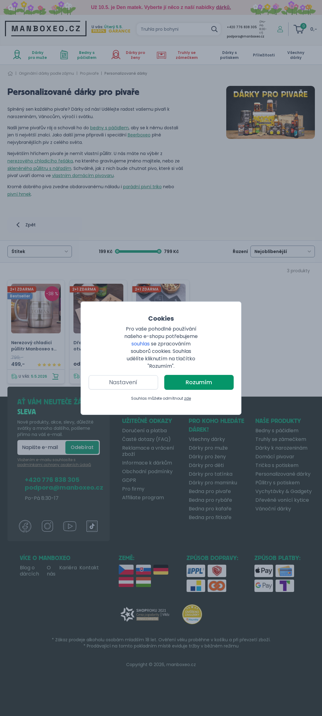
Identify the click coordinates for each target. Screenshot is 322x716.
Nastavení (123, 382)
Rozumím (199, 382)
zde (187, 398)
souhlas (140, 343)
